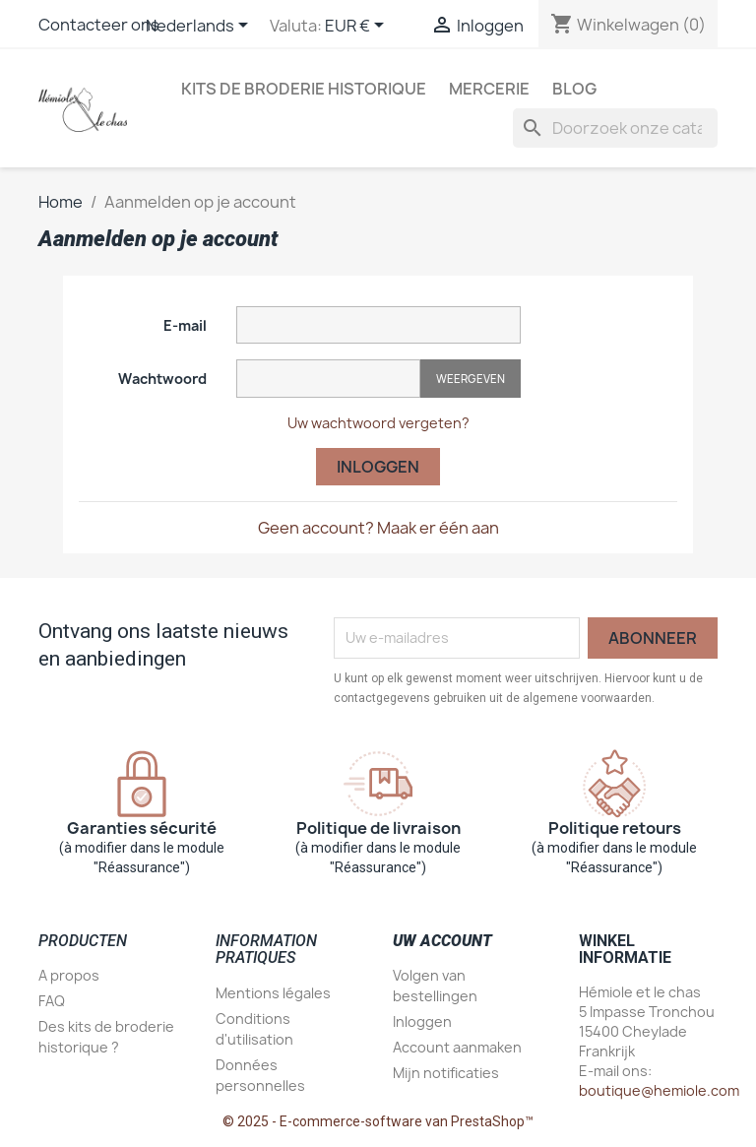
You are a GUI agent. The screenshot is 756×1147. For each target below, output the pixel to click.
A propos (68, 975)
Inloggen (378, 467)
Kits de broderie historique (303, 88)
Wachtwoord (162, 378)
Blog (574, 88)
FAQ (51, 1000)
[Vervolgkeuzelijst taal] (200, 26)
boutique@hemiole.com (659, 1090)
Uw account (442, 940)
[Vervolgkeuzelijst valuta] (358, 26)
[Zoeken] (615, 128)
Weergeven (470, 378)
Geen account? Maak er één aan (378, 528)
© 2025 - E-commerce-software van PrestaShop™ (378, 1121)
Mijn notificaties (446, 1072)
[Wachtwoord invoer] (328, 378)
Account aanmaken (457, 1047)
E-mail (185, 325)
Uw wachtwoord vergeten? (378, 423)
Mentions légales (273, 993)
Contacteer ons (98, 24)
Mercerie (489, 88)
